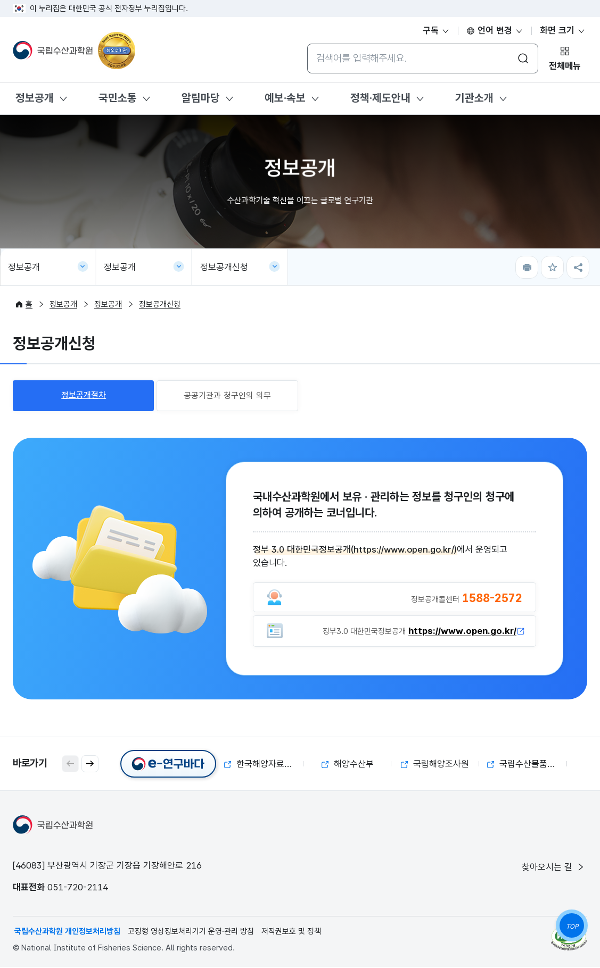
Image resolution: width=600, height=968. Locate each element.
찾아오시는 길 (554, 868)
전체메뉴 (565, 66)
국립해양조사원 (435, 765)
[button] (89, 764)
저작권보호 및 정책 (291, 932)
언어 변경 (494, 30)
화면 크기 (563, 30)
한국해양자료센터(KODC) (264, 765)
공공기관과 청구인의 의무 (227, 395)
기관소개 (474, 97)
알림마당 (201, 97)
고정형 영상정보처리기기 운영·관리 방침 (191, 932)
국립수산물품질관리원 (527, 765)
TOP (572, 926)
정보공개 (34, 97)
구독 (436, 30)
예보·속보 (285, 97)
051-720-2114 (77, 888)
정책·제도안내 (380, 97)
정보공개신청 (224, 267)
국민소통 (117, 97)
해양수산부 (348, 765)
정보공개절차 (84, 395)
